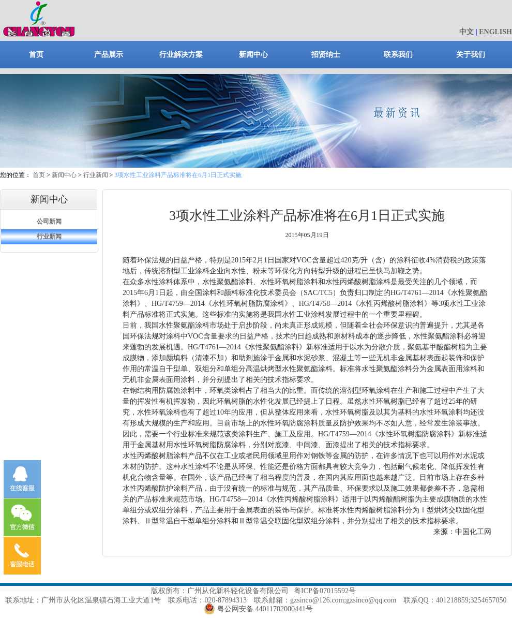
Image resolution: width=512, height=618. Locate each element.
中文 (466, 32)
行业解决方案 (181, 54)
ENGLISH (495, 32)
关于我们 (470, 54)
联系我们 (398, 54)
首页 (36, 54)
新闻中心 (253, 54)
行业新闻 (95, 175)
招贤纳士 (325, 54)
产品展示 (108, 54)
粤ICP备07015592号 (325, 591)
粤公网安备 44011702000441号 (265, 609)
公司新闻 (49, 221)
